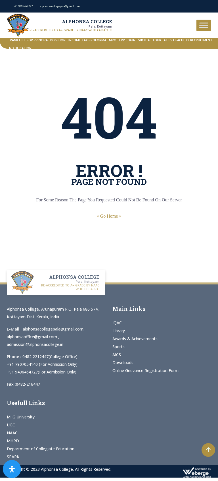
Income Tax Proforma (87, 40)
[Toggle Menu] (203, 25)
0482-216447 (28, 384)
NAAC (12, 432)
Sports (118, 346)
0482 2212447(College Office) (49, 356)
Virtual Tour (149, 40)
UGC (11, 425)
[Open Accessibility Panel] (12, 469)
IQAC (117, 322)
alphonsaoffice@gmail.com (32, 336)
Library (118, 330)
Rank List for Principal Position (38, 40)
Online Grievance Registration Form (145, 370)
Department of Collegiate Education (40, 448)
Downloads (122, 362)
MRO (112, 40)
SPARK (13, 456)
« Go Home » (109, 216)
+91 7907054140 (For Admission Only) (42, 364)
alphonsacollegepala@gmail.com (53, 329)
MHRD (13, 440)
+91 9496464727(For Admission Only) (41, 372)
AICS (116, 354)
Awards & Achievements (135, 338)
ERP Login (127, 40)
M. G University (21, 417)
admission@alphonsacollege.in (35, 344)
